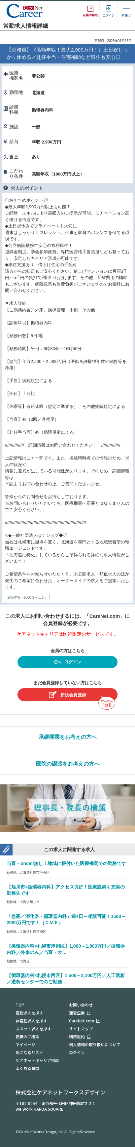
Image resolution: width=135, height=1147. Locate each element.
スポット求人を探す (33, 1028)
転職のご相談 (27, 1036)
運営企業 (77, 1012)
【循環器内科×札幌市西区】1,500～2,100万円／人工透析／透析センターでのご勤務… (66, 978)
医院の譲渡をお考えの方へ (67, 764)
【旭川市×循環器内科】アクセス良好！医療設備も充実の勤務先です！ (66, 890)
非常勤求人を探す (31, 1020)
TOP (20, 1005)
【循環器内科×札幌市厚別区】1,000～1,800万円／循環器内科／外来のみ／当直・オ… (66, 949)
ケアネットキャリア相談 (37, 1060)
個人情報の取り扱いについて (94, 1044)
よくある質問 (27, 1068)
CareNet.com (81, 1020)
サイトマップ (81, 1028)
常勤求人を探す (29, 1012)
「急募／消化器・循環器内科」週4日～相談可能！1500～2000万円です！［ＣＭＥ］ (66, 919)
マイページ (25, 1044)
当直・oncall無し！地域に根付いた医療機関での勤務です (66, 863)
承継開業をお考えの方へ (68, 737)
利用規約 (77, 1036)
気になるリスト (29, 1052)
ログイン (67, 662)
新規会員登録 (67, 694)
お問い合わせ (81, 1005)
